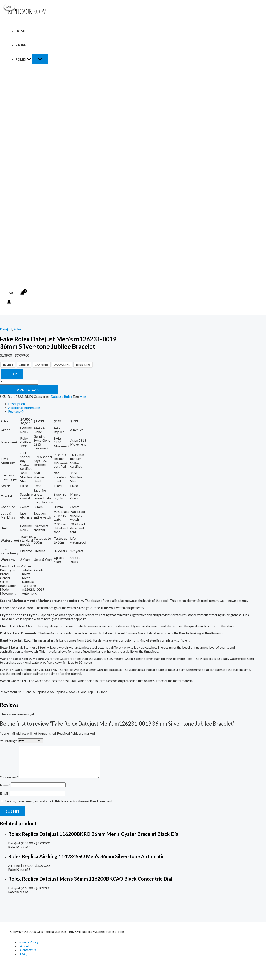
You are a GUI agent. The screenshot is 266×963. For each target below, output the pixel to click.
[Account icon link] (9, 302)
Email (5, 793)
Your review (9, 777)
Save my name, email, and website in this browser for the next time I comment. (59, 801)
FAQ (23, 954)
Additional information (24, 407)
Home (20, 31)
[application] (29, 59)
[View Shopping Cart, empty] (16, 293)
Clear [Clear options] (11, 374)
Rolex (23, 59)
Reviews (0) (16, 411)
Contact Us (28, 950)
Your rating (9, 740)
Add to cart (29, 389)
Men (82, 396)
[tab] (131, 404)
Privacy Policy (28, 942)
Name (5, 784)
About (24, 946)
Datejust (6, 329)
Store (20, 45)
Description (16, 404)
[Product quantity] (19, 382)
